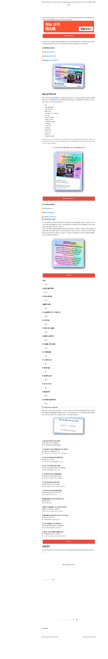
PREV (61, 639)
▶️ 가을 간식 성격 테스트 (48, 72)
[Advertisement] (68, 25)
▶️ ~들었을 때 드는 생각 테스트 (50, 80)
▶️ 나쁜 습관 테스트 (47, 228)
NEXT (77, 639)
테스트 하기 (68, 561)
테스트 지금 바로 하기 (69, 55)
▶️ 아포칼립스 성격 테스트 (49, 236)
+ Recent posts (45, 648)
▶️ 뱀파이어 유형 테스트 (48, 232)
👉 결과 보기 (69, 295)
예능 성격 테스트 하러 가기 (69, 218)
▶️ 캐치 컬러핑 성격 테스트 (49, 76)
